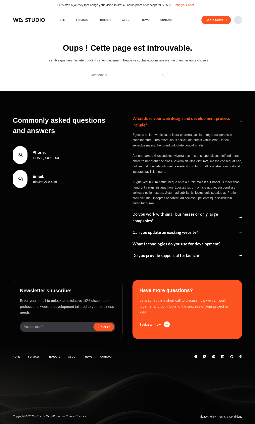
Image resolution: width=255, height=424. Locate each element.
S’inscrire (103, 327)
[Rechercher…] (123, 75)
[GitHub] (231, 356)
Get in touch (216, 20)
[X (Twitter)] (204, 356)
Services (82, 19)
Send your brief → (186, 5)
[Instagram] (213, 356)
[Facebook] (195, 356)
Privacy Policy (207, 416)
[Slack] (240, 356)
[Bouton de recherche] (163, 75)
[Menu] (238, 20)
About (126, 19)
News (145, 19)
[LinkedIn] (222, 356)
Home (61, 19)
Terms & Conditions (230, 416)
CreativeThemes (76, 416)
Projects (105, 19)
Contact (166, 19)
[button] (187, 121)
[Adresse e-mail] (56, 327)
